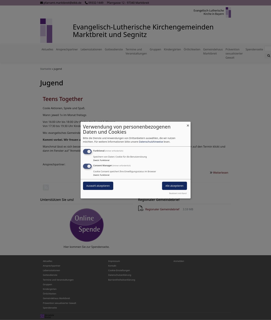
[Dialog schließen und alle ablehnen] (188, 124)
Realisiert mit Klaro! (178, 193)
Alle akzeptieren (174, 185)
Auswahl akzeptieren (98, 185)
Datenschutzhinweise (151, 141)
